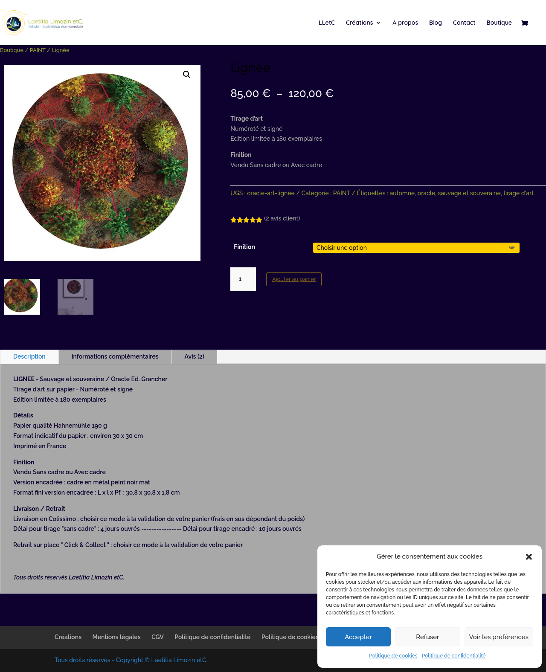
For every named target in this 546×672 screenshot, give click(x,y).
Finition (244, 246)
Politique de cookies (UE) (296, 637)
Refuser (427, 637)
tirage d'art (518, 193)
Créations (359, 23)
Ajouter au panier (294, 279)
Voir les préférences (499, 637)
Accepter (358, 637)
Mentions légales (117, 637)
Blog (435, 23)
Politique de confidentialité (454, 656)
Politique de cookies (393, 656)
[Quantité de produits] (243, 279)
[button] (529, 557)
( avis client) (282, 218)
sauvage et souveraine (469, 193)
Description (29, 356)
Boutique (499, 23)
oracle (426, 193)
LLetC (327, 23)
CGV (157, 637)
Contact (464, 23)
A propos (405, 23)
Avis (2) (194, 356)
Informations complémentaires (115, 356)
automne (402, 193)
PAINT (38, 50)
